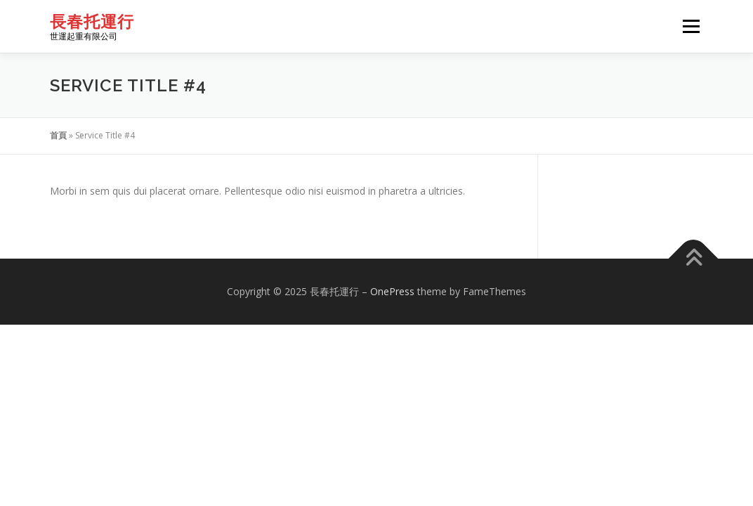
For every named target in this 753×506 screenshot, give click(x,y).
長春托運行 (92, 21)
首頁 (58, 135)
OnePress (392, 291)
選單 (689, 26)
